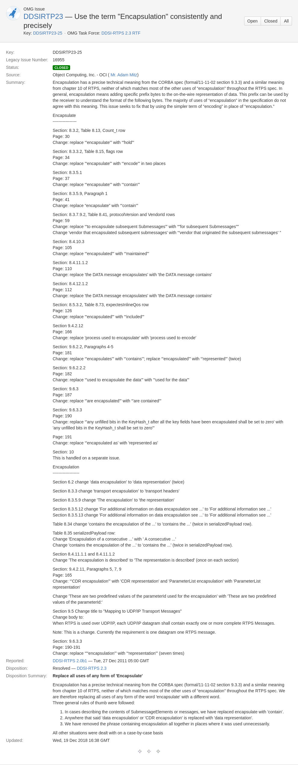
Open (252, 21)
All (286, 21)
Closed (271, 21)
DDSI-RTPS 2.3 (92, 668)
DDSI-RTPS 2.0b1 (70, 660)
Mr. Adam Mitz (123, 74)
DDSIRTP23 (43, 16)
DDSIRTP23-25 (47, 33)
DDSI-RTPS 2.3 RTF (120, 33)
